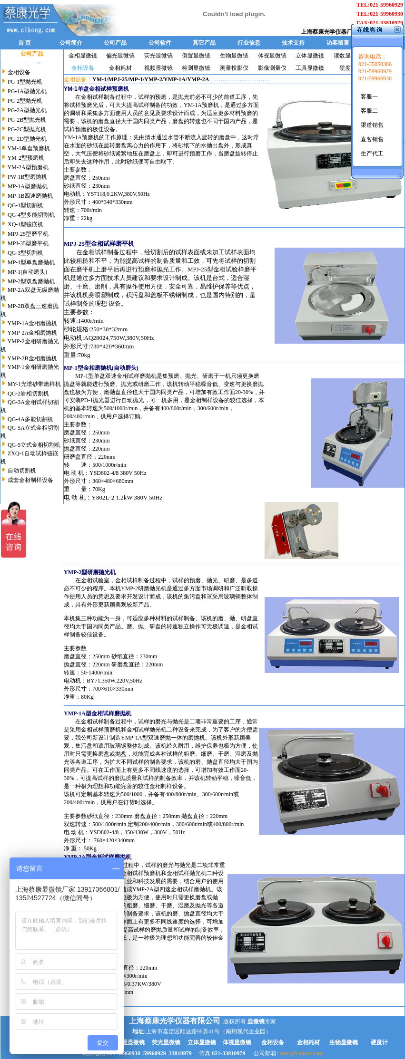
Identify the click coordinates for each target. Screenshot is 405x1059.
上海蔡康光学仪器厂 (331, 32)
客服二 (369, 110)
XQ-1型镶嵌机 (24, 224)
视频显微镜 (158, 68)
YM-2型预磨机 (26, 157)
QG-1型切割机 (25, 205)
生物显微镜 (234, 55)
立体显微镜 (310, 55)
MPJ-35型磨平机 (28, 243)
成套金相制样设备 (30, 480)
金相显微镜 (83, 55)
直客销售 (372, 139)
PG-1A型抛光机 (27, 91)
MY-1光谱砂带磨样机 (34, 384)
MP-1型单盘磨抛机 (31, 262)
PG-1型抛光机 (25, 81)
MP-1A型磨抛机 (27, 186)
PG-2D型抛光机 (27, 138)
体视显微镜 (272, 55)
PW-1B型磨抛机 (26, 176)
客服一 (369, 96)
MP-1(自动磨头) (27, 272)
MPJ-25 (118, 79)
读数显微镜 (348, 55)
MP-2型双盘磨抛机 (31, 281)
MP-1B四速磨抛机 (30, 196)
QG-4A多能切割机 (30, 419)
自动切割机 (22, 470)
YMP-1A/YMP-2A (186, 79)
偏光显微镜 (120, 55)
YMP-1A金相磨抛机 (33, 323)
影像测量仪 (272, 68)
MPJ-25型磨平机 (28, 234)
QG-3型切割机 (25, 253)
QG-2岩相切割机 (28, 393)
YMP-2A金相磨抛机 (33, 332)
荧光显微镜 (158, 55)
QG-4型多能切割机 (30, 215)
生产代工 (372, 153)
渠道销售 (372, 125)
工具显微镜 (310, 68)
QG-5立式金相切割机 (34, 445)
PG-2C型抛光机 (27, 129)
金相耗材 (120, 68)
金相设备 (19, 72)
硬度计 (347, 68)
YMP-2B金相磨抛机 (32, 358)
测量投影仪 (234, 68)
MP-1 (136, 79)
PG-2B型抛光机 (26, 119)
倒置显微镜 (196, 55)
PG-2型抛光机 (25, 100)
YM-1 (99, 79)
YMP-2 (153, 79)
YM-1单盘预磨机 (29, 148)
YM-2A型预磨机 (28, 167)
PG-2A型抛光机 (27, 110)
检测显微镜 (196, 68)
